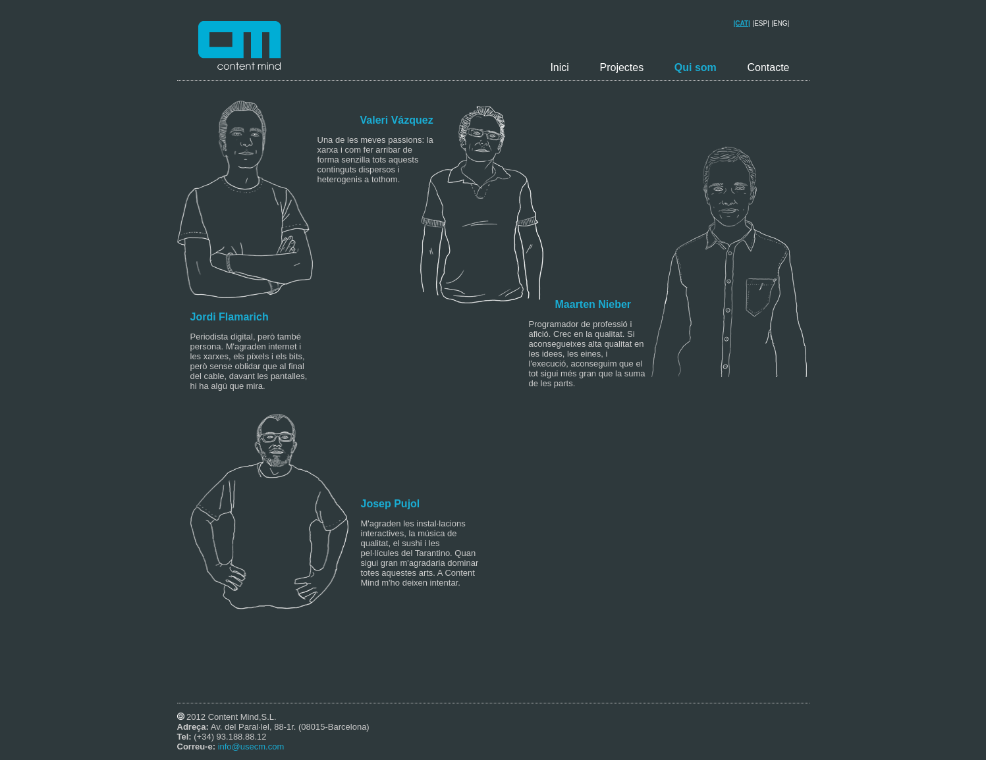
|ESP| (761, 23)
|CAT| (742, 23)
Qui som (695, 67)
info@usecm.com (251, 746)
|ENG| (780, 23)
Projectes (621, 67)
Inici (559, 67)
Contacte (768, 67)
